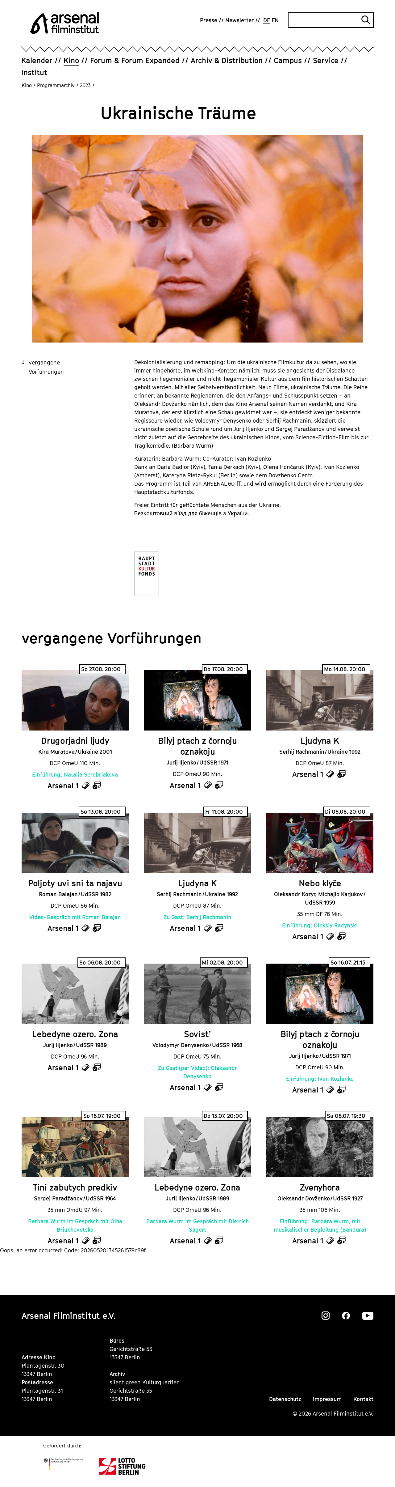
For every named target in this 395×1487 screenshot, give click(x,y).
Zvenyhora (320, 1187)
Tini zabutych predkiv (75, 1187)
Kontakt (363, 1399)
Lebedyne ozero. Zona (75, 1034)
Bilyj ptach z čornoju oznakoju (197, 745)
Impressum (327, 1399)
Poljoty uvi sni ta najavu (75, 883)
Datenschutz (285, 1399)
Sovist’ (197, 1034)
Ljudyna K (320, 740)
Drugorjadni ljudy (75, 740)
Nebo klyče (320, 883)
